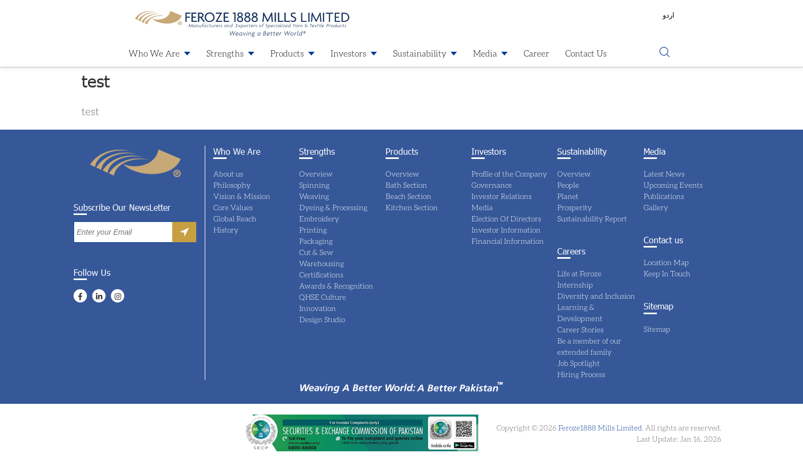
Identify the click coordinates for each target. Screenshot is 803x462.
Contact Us (586, 53)
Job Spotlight (578, 363)
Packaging (316, 240)
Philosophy (232, 184)
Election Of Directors (506, 218)
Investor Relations (501, 196)
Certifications (321, 274)
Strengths (225, 53)
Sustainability (419, 53)
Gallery (656, 207)
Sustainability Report (592, 218)
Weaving (314, 196)
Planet (568, 196)
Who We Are (154, 53)
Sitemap (657, 328)
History (225, 229)
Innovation (317, 308)
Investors (348, 53)
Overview (316, 173)
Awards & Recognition (336, 285)
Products (287, 53)
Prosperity (574, 207)
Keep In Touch (667, 273)
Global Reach (234, 218)
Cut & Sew (316, 252)
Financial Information (507, 240)
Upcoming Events (673, 184)
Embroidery (319, 218)
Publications (664, 196)
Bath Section (406, 184)
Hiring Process (581, 374)
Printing (313, 229)
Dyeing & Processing (333, 207)
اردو (668, 15)
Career (536, 53)
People (568, 184)
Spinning (314, 184)
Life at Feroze (579, 273)
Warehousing (321, 263)
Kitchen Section (412, 207)
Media (485, 53)
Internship (575, 284)
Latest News (664, 173)
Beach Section (408, 196)
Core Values (233, 207)
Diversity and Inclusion (596, 295)
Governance (491, 184)
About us (228, 173)
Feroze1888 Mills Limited (599, 427)
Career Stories (580, 329)
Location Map (666, 262)
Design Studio (322, 319)
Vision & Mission (241, 196)
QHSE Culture (322, 296)
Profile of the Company (509, 173)
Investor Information (506, 229)
